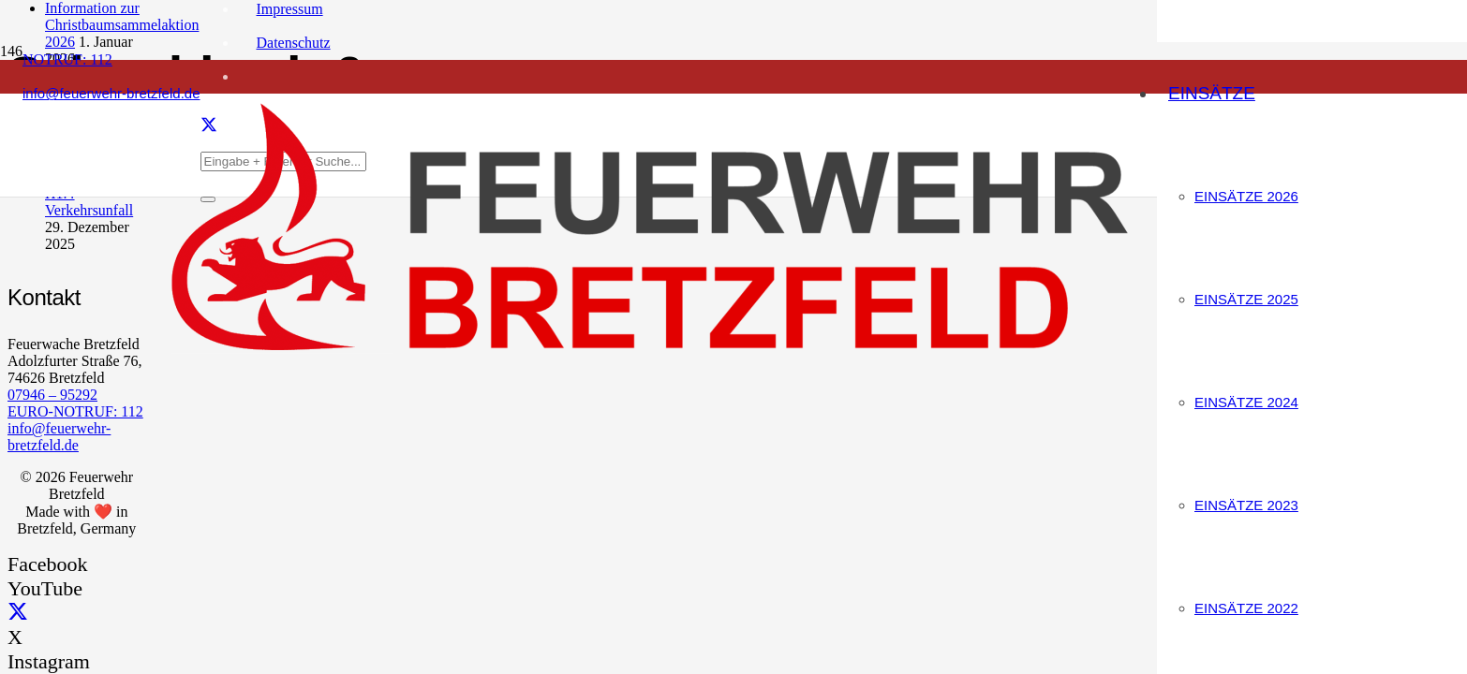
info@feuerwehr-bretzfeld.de (59, 436)
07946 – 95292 (52, 395)
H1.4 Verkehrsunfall (89, 201)
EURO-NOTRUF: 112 (75, 411)
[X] (17, 612)
